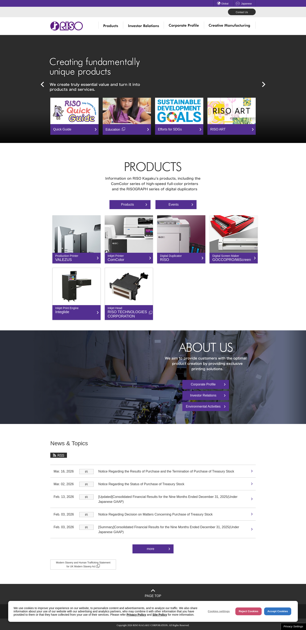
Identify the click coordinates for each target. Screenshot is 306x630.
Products (127, 204)
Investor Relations (203, 395)
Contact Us (242, 12)
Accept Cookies (277, 611)
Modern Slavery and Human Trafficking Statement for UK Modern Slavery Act (83, 564)
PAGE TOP (153, 596)
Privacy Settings (293, 626)
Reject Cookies (248, 611)
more (150, 549)
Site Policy (159, 614)
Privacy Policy (136, 614)
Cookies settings (219, 611)
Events (174, 204)
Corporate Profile (203, 384)
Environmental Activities (203, 406)
